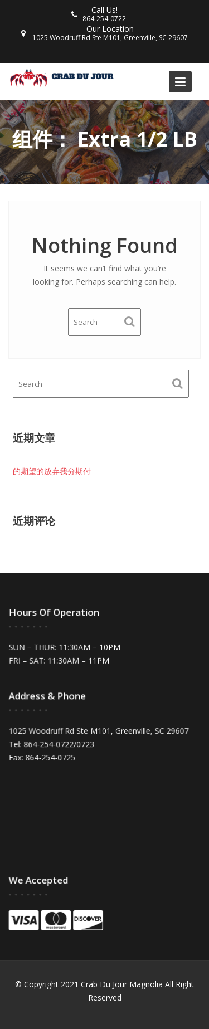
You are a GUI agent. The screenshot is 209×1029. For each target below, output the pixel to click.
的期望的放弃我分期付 (52, 471)
